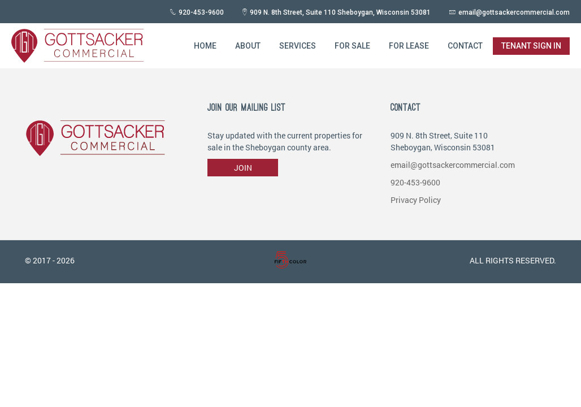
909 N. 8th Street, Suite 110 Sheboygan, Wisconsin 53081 (340, 12)
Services (297, 45)
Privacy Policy (416, 199)
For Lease (409, 45)
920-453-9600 (201, 12)
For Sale (352, 45)
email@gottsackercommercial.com (514, 12)
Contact (465, 45)
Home (205, 45)
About (248, 45)
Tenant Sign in (531, 45)
